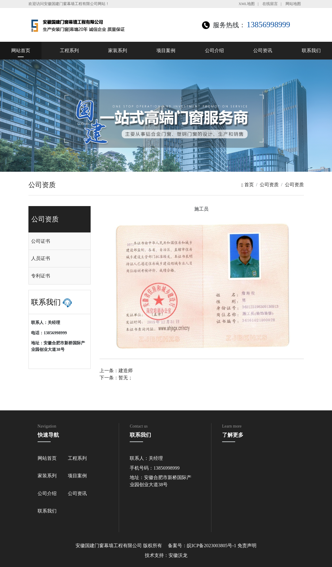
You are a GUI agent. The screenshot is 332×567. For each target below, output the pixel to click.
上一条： (116, 370)
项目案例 (165, 50)
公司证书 (40, 241)
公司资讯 (262, 50)
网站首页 (20, 50)
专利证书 (40, 275)
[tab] (59, 241)
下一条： (116, 377)
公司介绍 (214, 50)
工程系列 (69, 50)
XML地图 (247, 4)
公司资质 (269, 184)
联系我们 (311, 50)
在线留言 (270, 4)
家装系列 (117, 50)
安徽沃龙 (178, 555)
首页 (247, 184)
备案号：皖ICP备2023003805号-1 (202, 545)
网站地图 (293, 4)
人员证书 (40, 258)
